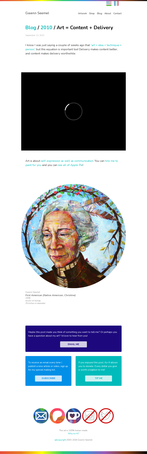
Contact (117, 13)
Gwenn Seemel (37, 13)
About (107, 13)
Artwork (82, 13)
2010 (46, 27)
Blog (99, 13)
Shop (92, 13)
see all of (70, 165)
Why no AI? (73, 433)
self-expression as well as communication (67, 161)
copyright (60, 439)
